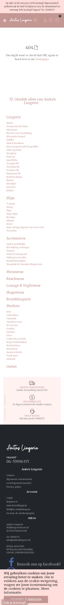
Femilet (10, 328)
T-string (10, 203)
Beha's (9, 123)
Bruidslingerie (18, 299)
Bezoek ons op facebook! (31, 562)
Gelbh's (10, 140)
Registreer (12, 501)
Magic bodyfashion (16, 342)
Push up (10, 156)
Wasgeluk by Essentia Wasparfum (24, 264)
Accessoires (16, 238)
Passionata (12, 355)
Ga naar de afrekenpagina (20, 513)
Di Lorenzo (12, 325)
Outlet (11, 367)
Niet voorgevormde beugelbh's (22, 146)
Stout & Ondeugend (16, 254)
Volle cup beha (13, 150)
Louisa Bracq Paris (16, 338)
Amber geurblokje (15, 244)
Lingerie (13, 117)
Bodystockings (14, 177)
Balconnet (11, 129)
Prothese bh (12, 170)
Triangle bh (12, 163)
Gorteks (10, 332)
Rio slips (10, 217)
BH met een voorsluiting (19, 133)
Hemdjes (11, 183)
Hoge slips (12, 214)
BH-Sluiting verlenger (17, 247)
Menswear (15, 272)
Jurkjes (10, 190)
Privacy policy (13, 487)
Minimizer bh (13, 173)
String (9, 207)
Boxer (9, 224)
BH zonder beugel (15, 136)
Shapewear (15, 293)
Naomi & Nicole (14, 352)
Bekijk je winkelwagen (18, 509)
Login (9, 497)
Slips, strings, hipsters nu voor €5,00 (25, 227)
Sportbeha (11, 160)
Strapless (11, 153)
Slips (10, 198)
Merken (13, 306)
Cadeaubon (12, 315)
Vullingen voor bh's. (16, 257)
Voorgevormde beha (17, 126)
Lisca (9, 335)
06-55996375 (48, 10)
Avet (8, 311)
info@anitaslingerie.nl (18, 540)
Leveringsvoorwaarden (18, 483)
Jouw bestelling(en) (16, 505)
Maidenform (13, 345)
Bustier (10, 180)
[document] (32, 587)
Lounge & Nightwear (23, 286)
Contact (10, 475)
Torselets (11, 230)
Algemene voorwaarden (19, 479)
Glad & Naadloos (15, 143)
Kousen (10, 250)
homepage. (42, 59)
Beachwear (15, 279)
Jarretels (10, 187)
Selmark (10, 359)
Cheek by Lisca (14, 322)
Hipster (10, 220)
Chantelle (11, 318)
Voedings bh (12, 166)
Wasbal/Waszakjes (16, 261)
